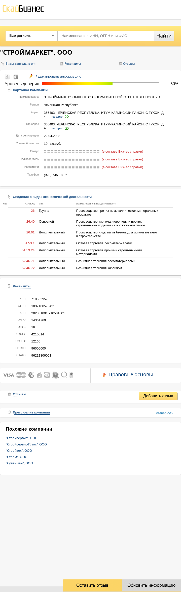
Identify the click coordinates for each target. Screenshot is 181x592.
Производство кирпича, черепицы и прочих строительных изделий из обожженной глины (110, 223)
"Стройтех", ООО (19, 450)
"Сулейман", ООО (19, 463)
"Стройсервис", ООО (22, 438)
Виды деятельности (20, 63)
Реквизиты (72, 63)
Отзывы (129, 63)
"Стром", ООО (16, 457)
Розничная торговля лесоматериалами (105, 261)
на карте (57, 116)
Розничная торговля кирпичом (99, 268)
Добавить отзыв (158, 396)
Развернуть (164, 413)
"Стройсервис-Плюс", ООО (26, 444)
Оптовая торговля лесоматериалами (104, 243)
